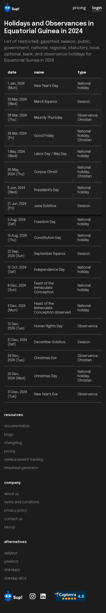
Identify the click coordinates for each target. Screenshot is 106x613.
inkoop (9, 527)
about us (11, 494)
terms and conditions (21, 502)
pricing (9, 451)
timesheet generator (21, 468)
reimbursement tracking (23, 460)
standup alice (15, 578)
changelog (13, 443)
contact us (13, 519)
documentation (17, 426)
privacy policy (15, 510)
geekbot (11, 561)
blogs (8, 435)
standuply (12, 570)
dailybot (10, 553)
